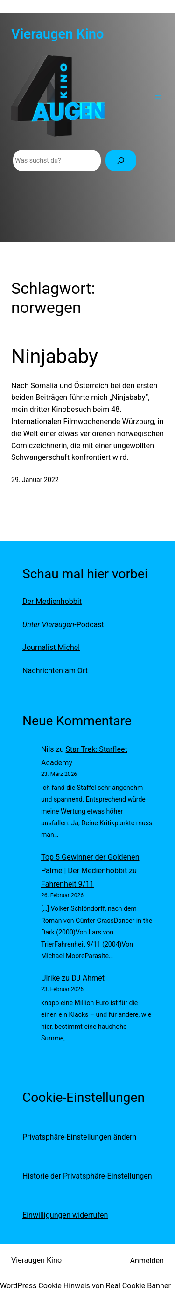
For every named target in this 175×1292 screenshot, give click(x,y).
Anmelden (147, 1260)
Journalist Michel (51, 647)
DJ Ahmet (88, 978)
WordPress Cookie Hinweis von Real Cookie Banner (85, 1285)
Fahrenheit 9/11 (67, 884)
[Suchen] (120, 161)
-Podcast (63, 624)
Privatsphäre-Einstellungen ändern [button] (79, 1137)
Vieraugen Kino (57, 34)
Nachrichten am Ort (55, 670)
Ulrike (50, 978)
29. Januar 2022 (35, 480)
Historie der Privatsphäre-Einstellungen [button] (87, 1176)
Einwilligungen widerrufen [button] (65, 1215)
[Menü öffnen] (158, 95)
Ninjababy (54, 356)
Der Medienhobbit (52, 601)
